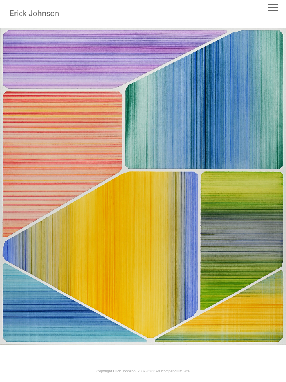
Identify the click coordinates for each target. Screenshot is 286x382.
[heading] (34, 14)
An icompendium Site (173, 371)
